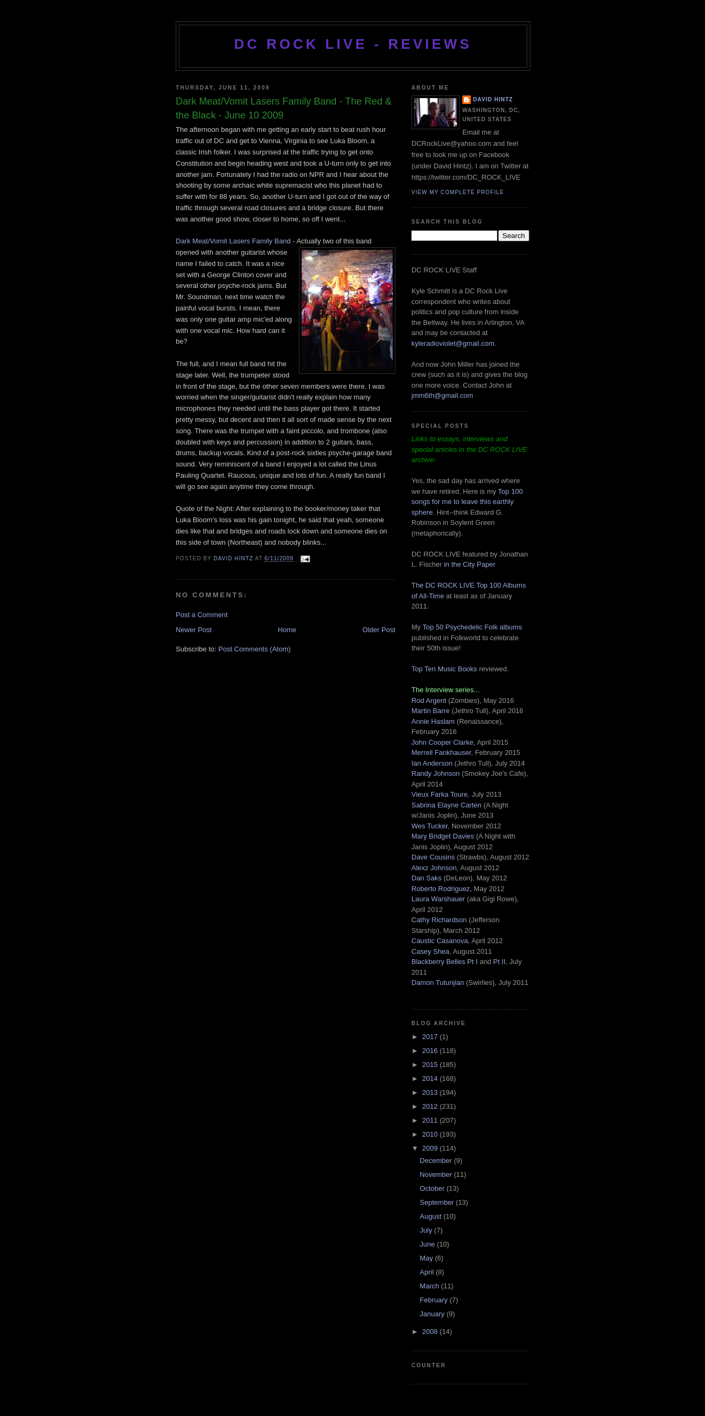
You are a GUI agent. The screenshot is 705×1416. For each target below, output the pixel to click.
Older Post (379, 630)
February (435, 1300)
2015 (431, 1065)
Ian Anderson (432, 763)
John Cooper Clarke (442, 742)
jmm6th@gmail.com (442, 395)
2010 (431, 1134)
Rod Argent (428, 700)
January (433, 1314)
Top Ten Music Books (444, 669)
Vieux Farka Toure (439, 794)
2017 (431, 1037)
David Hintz (234, 559)
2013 (431, 1092)
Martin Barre (430, 711)
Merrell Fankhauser (441, 752)
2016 (431, 1051)
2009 (431, 1148)
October (433, 1188)
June (428, 1244)
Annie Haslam (434, 721)
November (437, 1174)
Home (287, 630)
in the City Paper (469, 564)
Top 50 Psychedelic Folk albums (472, 627)
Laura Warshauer (438, 899)
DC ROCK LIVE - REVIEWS (353, 44)
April (428, 1272)
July (427, 1230)
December (437, 1160)
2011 (431, 1120)
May (427, 1258)
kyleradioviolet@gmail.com (452, 343)
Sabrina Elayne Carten (446, 805)
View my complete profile (457, 192)
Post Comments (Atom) (255, 649)
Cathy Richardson (439, 920)
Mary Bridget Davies (442, 836)
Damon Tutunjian (437, 982)
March (430, 1286)
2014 (431, 1078)
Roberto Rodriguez (440, 889)
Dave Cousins (433, 857)
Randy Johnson (435, 773)
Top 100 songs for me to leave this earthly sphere (467, 501)
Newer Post (194, 630)
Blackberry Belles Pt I (444, 962)
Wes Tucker (429, 826)
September (438, 1202)
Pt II (499, 962)
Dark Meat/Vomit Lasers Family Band (233, 241)
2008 (431, 1332)
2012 (431, 1106)
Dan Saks (426, 878)
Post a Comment (202, 615)
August (432, 1216)
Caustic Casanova (439, 941)
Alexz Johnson (434, 868)
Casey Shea (430, 951)
